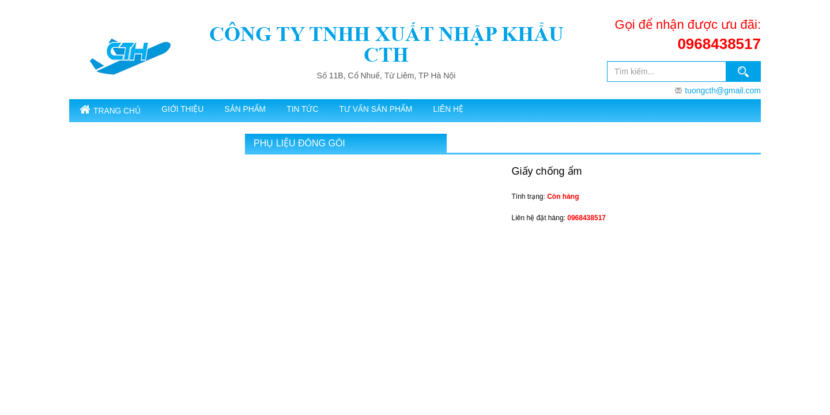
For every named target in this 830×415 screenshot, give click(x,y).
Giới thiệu (197, 110)
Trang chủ (115, 110)
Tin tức (338, 110)
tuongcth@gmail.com (723, 90)
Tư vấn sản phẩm (420, 110)
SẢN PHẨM (270, 110)
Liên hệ (501, 110)
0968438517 (719, 43)
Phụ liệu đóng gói (299, 145)
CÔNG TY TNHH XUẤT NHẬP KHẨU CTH (386, 44)
